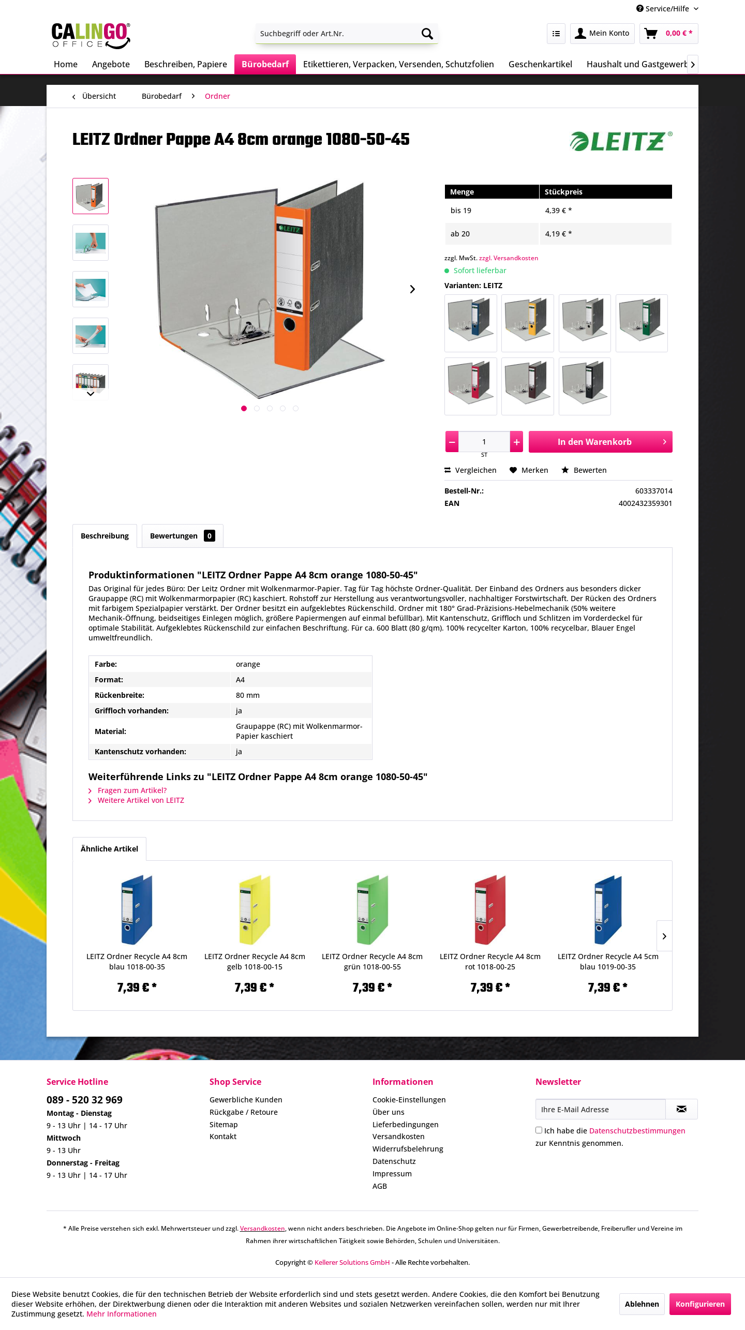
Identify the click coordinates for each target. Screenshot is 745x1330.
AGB (380, 1186)
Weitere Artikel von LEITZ (136, 800)
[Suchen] (427, 33)
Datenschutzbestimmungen (637, 1130)
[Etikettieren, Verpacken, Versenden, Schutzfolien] (398, 64)
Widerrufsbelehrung (408, 1149)
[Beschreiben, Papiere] (185, 64)
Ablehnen (642, 1304)
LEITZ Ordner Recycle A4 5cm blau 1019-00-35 (608, 961)
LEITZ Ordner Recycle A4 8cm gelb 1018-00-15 (254, 961)
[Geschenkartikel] (540, 64)
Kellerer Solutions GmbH (352, 1262)
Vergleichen (470, 470)
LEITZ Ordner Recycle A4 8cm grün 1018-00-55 (372, 961)
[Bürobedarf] (265, 64)
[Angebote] (111, 64)
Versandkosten (399, 1136)
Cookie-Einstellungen (409, 1099)
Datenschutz (394, 1161)
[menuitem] (347, 33)
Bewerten (584, 470)
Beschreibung (105, 536)
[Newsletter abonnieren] (681, 1109)
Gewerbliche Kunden (246, 1099)
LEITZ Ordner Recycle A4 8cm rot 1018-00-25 (490, 961)
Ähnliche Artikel (109, 849)
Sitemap (224, 1124)
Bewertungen (182, 536)
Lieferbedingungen (406, 1124)
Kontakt (223, 1136)
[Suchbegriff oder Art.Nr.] (347, 33)
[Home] (66, 64)
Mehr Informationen (121, 1314)
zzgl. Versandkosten (509, 257)
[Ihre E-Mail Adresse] (600, 1109)
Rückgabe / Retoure (244, 1112)
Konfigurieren (700, 1304)
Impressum (392, 1173)
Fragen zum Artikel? (127, 790)
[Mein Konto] (602, 33)
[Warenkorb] (668, 33)
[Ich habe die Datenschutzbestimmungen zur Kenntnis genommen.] (538, 1130)
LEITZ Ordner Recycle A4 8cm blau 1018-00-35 (136, 961)
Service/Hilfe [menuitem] (663, 8)
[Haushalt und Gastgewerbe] (640, 64)
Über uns (389, 1112)
